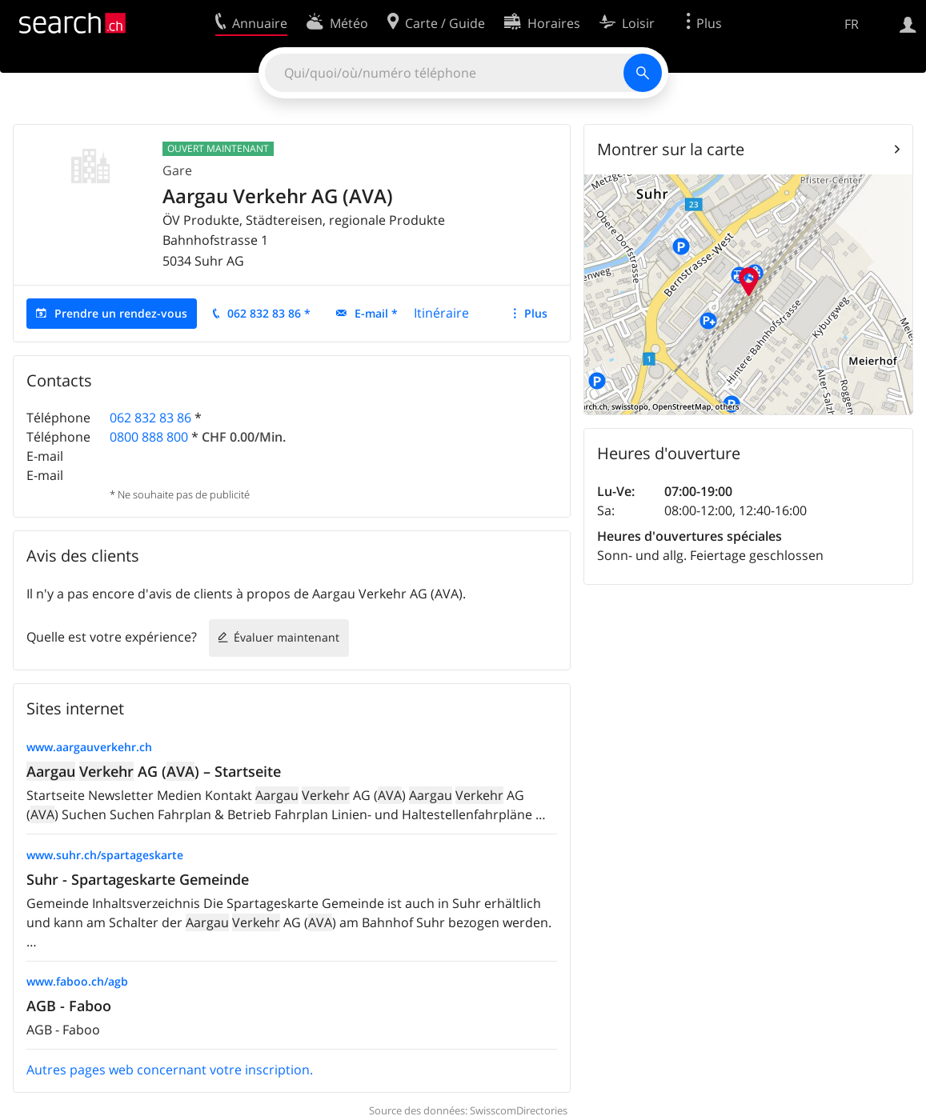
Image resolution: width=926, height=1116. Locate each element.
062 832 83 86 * (269, 313)
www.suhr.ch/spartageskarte (104, 854)
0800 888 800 (149, 437)
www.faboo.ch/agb (77, 981)
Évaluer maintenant (286, 637)
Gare (177, 170)
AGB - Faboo (68, 1005)
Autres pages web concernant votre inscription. (169, 1069)
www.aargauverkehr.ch (89, 746)
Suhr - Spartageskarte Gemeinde (137, 879)
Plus (535, 313)
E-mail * (376, 313)
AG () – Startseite (153, 771)
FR (851, 24)
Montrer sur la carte (670, 149)
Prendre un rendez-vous (120, 313)
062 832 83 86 (150, 417)
